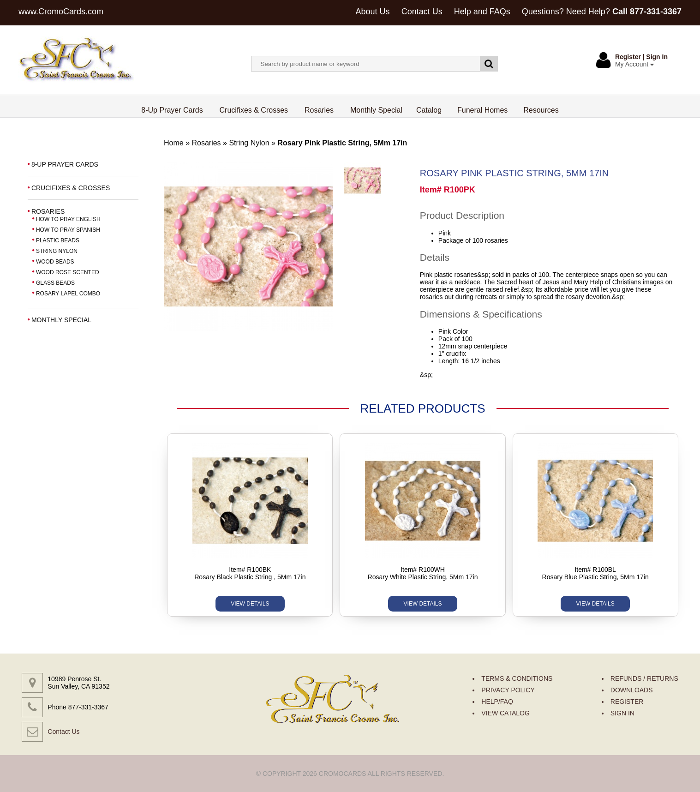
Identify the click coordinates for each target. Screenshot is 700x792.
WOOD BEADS (55, 261)
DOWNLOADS (631, 690)
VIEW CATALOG (505, 713)
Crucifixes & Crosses (254, 110)
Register (628, 56)
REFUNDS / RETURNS (644, 678)
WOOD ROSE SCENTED (67, 272)
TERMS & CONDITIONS (516, 678)
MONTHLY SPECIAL (61, 320)
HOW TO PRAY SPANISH (68, 230)
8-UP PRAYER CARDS (64, 164)
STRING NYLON (57, 251)
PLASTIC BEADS (57, 240)
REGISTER (627, 701)
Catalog (429, 110)
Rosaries (319, 110)
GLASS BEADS (55, 283)
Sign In (657, 56)
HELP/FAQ (497, 701)
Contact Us (422, 11)
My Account (634, 64)
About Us (373, 11)
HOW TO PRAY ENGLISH (68, 219)
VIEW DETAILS (250, 603)
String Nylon (250, 143)
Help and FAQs (482, 11)
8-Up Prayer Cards (172, 110)
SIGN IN (622, 713)
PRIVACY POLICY (507, 690)
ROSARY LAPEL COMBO (68, 293)
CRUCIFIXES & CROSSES (70, 188)
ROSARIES (48, 211)
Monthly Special (376, 110)
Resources (540, 110)
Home (174, 143)
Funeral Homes (482, 110)
